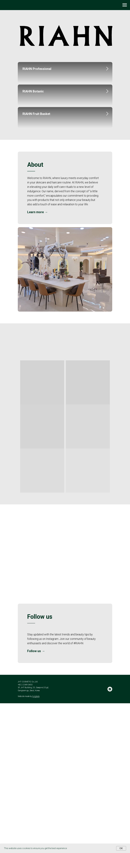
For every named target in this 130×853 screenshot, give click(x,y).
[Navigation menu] (124, 5)
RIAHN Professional (37, 69)
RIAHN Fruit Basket (36, 214)
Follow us (34, 801)
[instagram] (109, 838)
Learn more (35, 362)
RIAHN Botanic (33, 141)
